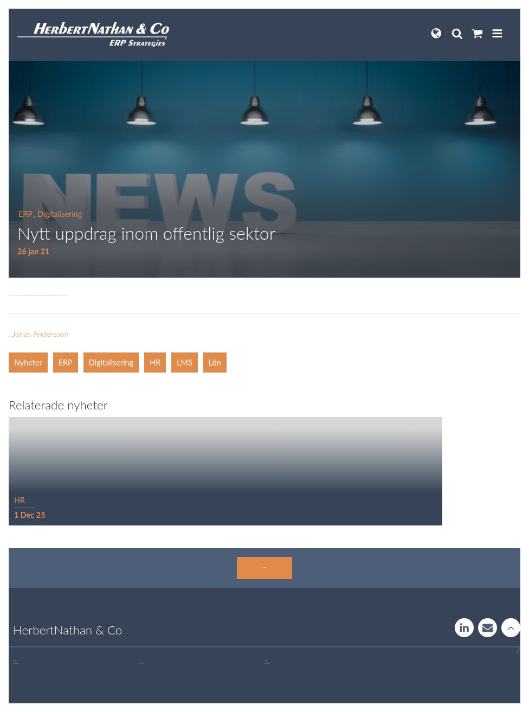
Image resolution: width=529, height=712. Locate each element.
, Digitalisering (58, 214)
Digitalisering (111, 362)
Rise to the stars (510, 628)
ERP (25, 214)
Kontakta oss (264, 567)
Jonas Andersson (40, 333)
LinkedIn (464, 628)
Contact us (487, 628)
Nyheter (28, 362)
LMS (184, 362)
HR (155, 362)
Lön (215, 362)
